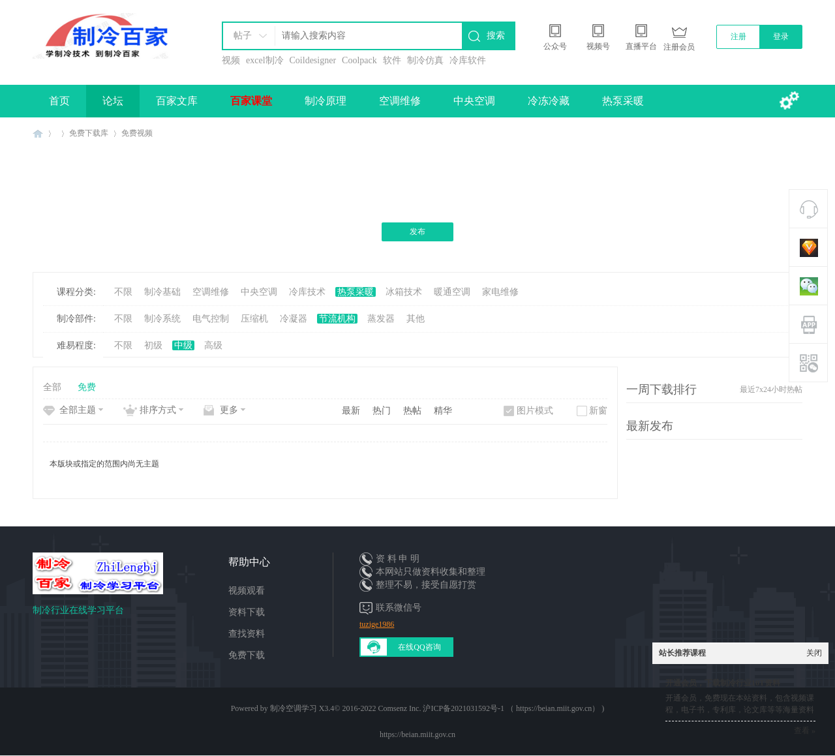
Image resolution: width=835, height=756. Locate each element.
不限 (123, 292)
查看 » (804, 730)
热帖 (412, 411)
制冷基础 (162, 292)
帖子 (243, 35)
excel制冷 (265, 60)
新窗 (598, 411)
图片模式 (535, 411)
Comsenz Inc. (399, 708)
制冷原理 (325, 100)
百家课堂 (251, 100)
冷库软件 (467, 60)
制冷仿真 (425, 60)
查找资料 (246, 634)
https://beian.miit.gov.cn (417, 734)
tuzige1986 (376, 624)
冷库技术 (307, 292)
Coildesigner (313, 60)
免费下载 (246, 655)
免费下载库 (88, 133)
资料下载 (246, 612)
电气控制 (210, 319)
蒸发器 (381, 319)
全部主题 (77, 410)
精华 (443, 411)
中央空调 (474, 100)
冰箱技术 (404, 292)
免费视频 (137, 133)
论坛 (112, 100)
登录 (781, 36)
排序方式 (158, 410)
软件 (392, 60)
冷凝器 (293, 319)
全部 (52, 387)
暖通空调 (452, 292)
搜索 (496, 35)
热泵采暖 (623, 100)
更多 (229, 410)
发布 (417, 231)
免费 (87, 387)
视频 (231, 60)
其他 (415, 319)
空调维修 (400, 100)
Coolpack (359, 60)
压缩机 (254, 319)
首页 (59, 100)
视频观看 (246, 591)
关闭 (814, 653)
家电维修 (500, 292)
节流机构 (337, 319)
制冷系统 (162, 319)
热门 (381, 411)
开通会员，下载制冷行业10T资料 (722, 683)
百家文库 (177, 100)
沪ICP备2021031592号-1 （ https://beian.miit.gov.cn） (511, 708)
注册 (738, 36)
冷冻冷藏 (548, 100)
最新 (351, 411)
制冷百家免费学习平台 (38, 133)
